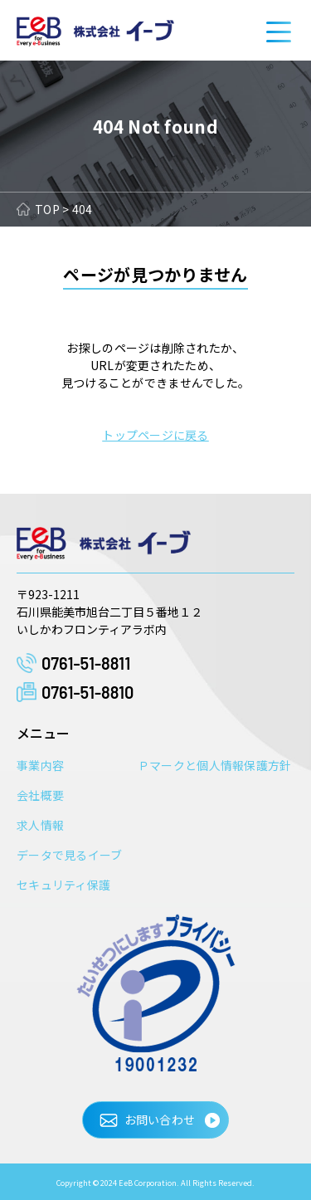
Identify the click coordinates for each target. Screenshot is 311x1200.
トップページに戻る (155, 435)
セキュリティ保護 (63, 884)
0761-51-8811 (85, 663)
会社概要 (40, 795)
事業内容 (40, 765)
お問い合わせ (160, 1119)
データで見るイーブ (70, 854)
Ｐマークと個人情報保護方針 (215, 765)
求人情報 (40, 825)
